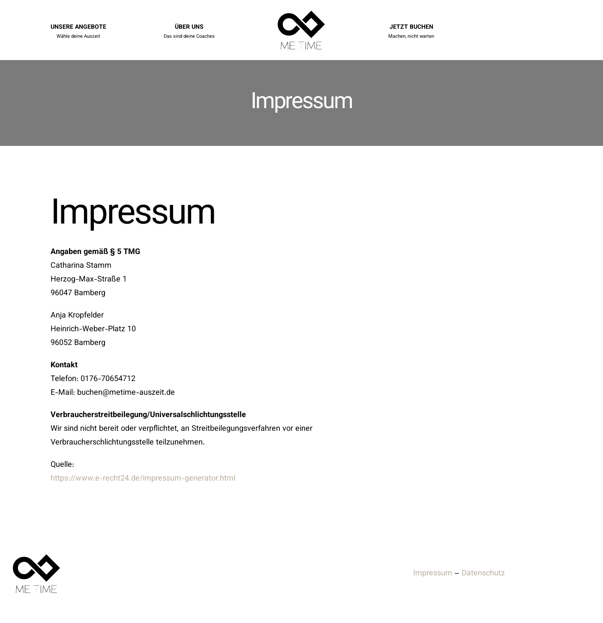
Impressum (432, 574)
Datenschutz (483, 574)
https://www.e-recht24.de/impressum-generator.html (143, 479)
